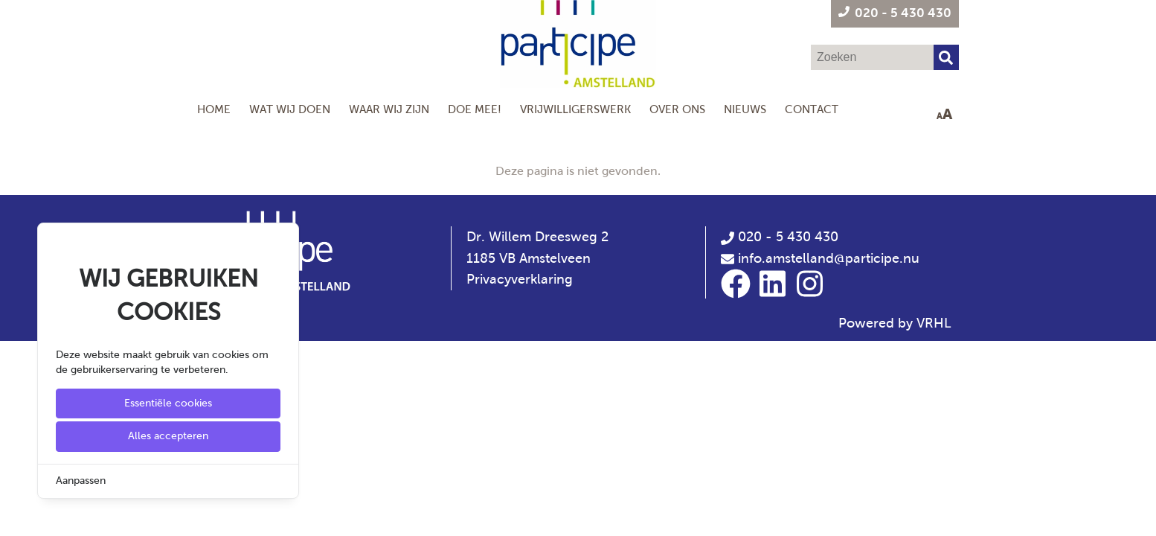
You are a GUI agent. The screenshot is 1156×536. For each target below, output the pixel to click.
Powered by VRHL (894, 323)
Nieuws (745, 109)
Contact (811, 109)
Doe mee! (474, 109)
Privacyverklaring (519, 279)
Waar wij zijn (389, 109)
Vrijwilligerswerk (575, 109)
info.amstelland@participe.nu (828, 258)
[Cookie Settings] (17, 514)
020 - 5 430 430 (779, 236)
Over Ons (677, 109)
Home (214, 109)
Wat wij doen (289, 109)
